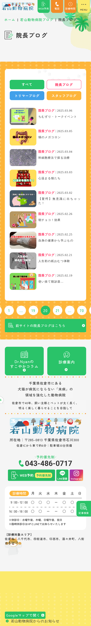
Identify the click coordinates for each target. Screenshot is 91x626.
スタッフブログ (64, 96)
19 (33, 311)
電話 (57, 6)
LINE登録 (62, 479)
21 (58, 311)
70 (82, 311)
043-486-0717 (48, 464)
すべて (26, 85)
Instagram (76, 479)
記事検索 (84, 513)
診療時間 (70, 6)
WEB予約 (43, 6)
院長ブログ (64, 84)
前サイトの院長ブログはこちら (41, 326)
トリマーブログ (27, 96)
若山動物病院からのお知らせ (35, 622)
